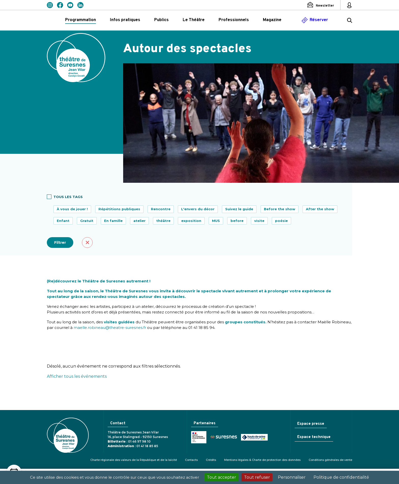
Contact (117, 423)
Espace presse (310, 423)
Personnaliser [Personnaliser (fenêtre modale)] (292, 477)
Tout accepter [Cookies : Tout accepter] (221, 477)
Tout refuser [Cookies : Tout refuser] (257, 477)
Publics (161, 20)
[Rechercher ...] (349, 21)
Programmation (80, 20)
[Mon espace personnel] (349, 5)
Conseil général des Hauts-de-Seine (254, 437)
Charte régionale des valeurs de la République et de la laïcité (133, 460)
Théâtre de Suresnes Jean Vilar (76, 57)
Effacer (87, 242)
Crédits (211, 460)
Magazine (272, 20)
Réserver (319, 20)
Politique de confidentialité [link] (341, 477)
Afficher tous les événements (77, 376)
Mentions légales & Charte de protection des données (262, 460)
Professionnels (234, 20)
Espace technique (314, 437)
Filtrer (60, 242)
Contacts (191, 460)
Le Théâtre (194, 20)
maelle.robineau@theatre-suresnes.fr (110, 327)
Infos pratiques (125, 20)
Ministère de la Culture (198, 437)
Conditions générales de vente (330, 460)
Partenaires (205, 423)
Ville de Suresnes (223, 437)
